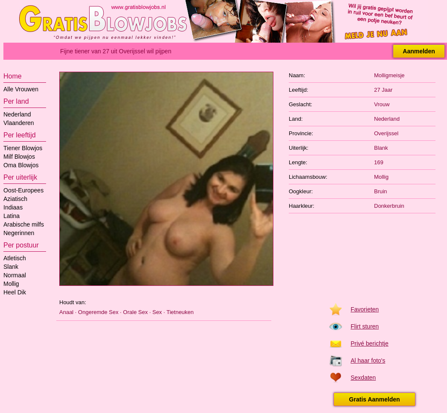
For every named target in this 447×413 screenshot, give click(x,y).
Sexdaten (363, 377)
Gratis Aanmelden (374, 399)
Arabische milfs (23, 224)
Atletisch (14, 258)
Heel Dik (14, 292)
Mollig (11, 283)
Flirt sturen (365, 326)
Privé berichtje (370, 343)
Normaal (14, 275)
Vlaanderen (18, 122)
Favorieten (365, 309)
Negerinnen (18, 233)
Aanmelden (419, 51)
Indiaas (13, 207)
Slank (10, 266)
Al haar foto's (368, 360)
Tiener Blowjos (22, 148)
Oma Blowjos (20, 165)
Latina (11, 215)
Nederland (17, 114)
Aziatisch (15, 198)
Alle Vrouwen (20, 89)
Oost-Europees (23, 190)
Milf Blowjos (19, 156)
